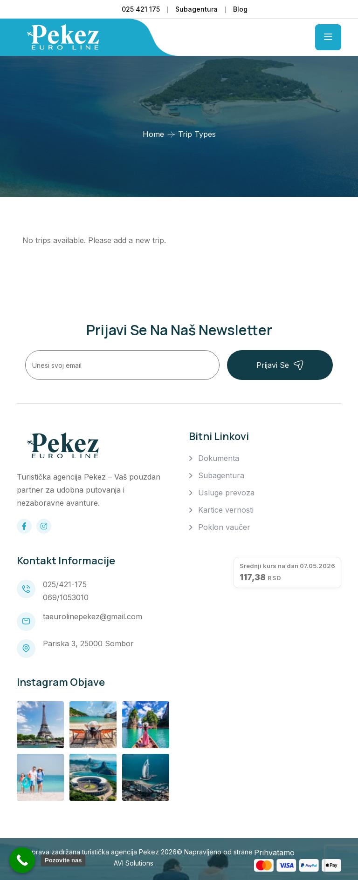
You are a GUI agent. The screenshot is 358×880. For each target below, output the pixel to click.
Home (153, 134)
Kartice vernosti (226, 509)
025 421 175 (141, 9)
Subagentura (196, 9)
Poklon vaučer (224, 527)
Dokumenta (218, 458)
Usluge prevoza (226, 492)
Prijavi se (280, 365)
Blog (240, 9)
